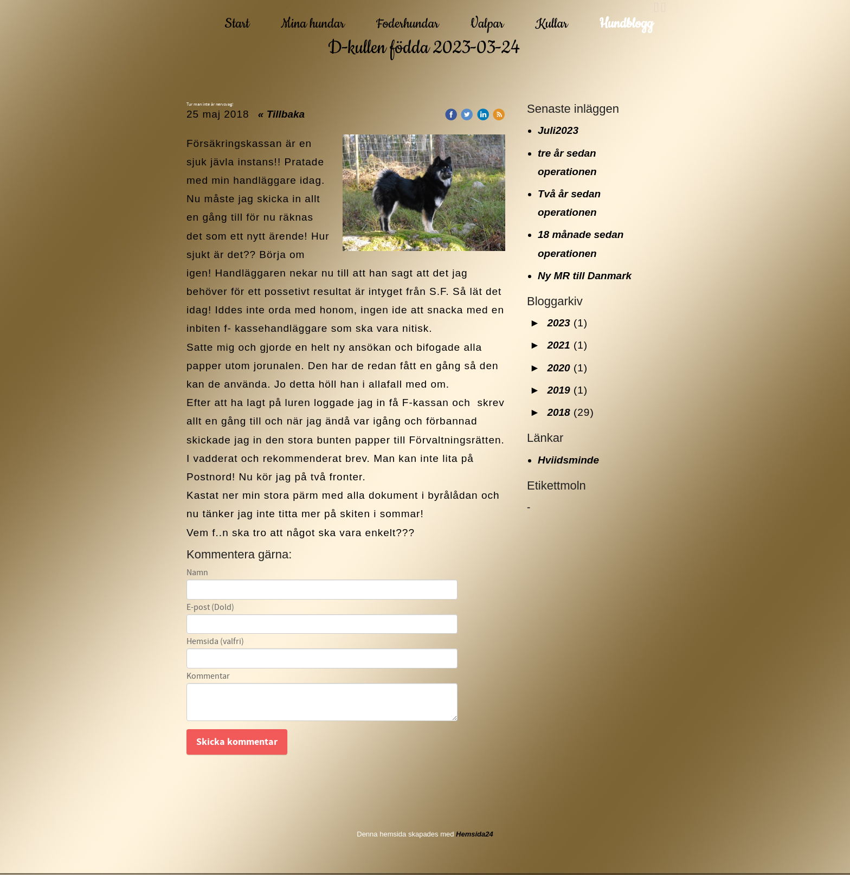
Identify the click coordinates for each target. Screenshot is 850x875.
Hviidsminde (568, 460)
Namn (197, 573)
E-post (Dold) (210, 607)
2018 (558, 412)
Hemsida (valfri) (215, 641)
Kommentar (208, 676)
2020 (558, 368)
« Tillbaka (281, 114)
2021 (558, 345)
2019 (558, 390)
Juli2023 (558, 130)
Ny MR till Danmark (585, 275)
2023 (558, 323)
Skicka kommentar (237, 742)
